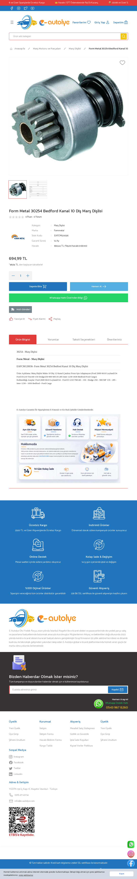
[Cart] (120, 22)
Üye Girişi (13, 735)
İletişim (43, 729)
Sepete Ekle (38, 286)
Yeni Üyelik (14, 729)
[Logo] (43, 22)
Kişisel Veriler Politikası (81, 747)
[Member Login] (102, 22)
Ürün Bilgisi (23, 340)
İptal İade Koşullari (79, 741)
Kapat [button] (121, 873)
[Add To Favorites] (122, 63)
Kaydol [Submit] (117, 690)
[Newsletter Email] (68, 690)
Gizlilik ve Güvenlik (79, 735)
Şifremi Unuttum (17, 741)
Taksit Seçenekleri (83, 340)
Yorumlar (53, 340)
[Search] (68, 36)
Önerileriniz (114, 340)
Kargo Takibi (46, 747)
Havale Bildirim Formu (51, 741)
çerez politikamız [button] (26, 875)
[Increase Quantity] (28, 275)
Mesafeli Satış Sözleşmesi (82, 729)
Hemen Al (99, 286)
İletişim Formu (47, 735)
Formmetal (59, 230)
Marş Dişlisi (59, 225)
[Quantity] (20, 275)
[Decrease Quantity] (13, 275)
